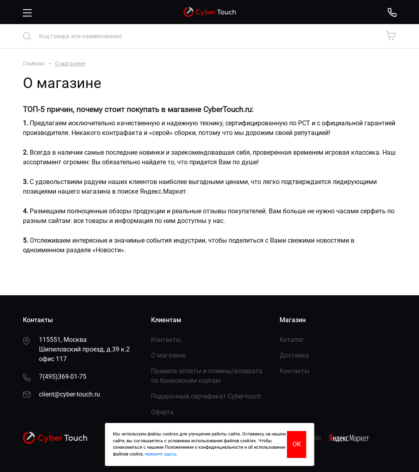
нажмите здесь (160, 454)
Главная (34, 63)
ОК (296, 444)
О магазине (168, 355)
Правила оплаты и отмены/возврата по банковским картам (206, 375)
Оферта (162, 412)
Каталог (292, 339)
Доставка (294, 355)
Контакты (166, 339)
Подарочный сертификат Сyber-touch (206, 396)
